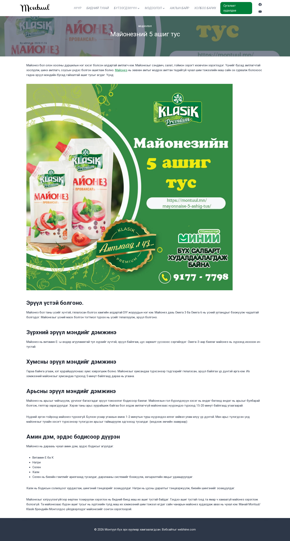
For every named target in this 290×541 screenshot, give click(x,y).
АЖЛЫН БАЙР (179, 8)
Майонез (121, 70)
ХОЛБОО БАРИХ (205, 8)
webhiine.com (187, 529)
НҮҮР (77, 8)
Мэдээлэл (145, 26)
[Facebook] (260, 5)
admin (26, 43)
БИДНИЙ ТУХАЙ (98, 8)
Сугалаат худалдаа (229, 8)
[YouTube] (260, 11)
